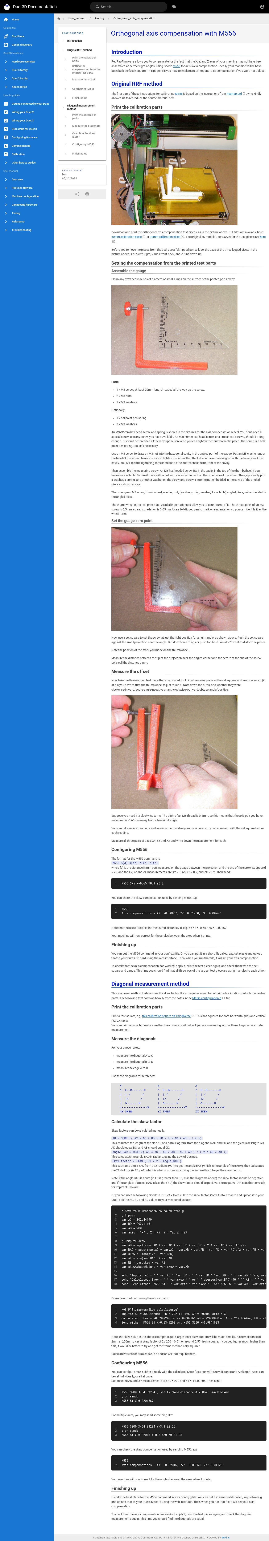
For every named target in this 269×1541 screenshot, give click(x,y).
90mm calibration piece (165, 237)
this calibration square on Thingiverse (166, 1016)
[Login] (262, 7)
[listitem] (82, 41)
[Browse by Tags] (174, 7)
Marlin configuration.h (206, 998)
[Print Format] (87, 194)
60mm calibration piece (126, 237)
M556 (176, 66)
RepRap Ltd (234, 94)
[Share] (77, 194)
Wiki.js (226, 1537)
